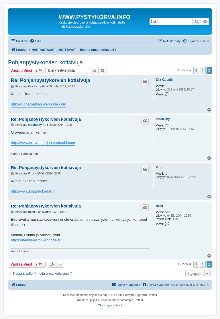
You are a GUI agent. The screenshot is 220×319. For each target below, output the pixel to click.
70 (166, 125)
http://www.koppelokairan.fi (33, 191)
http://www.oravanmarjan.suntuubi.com (43, 143)
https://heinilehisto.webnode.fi (35, 240)
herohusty (163, 119)
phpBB (107, 295)
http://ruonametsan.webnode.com (38, 104)
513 (167, 212)
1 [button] (203, 70)
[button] (196, 70)
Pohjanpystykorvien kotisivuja (45, 62)
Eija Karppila (164, 79)
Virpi (159, 167)
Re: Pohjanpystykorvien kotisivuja (50, 80)
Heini (159, 205)
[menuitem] (36, 41)
